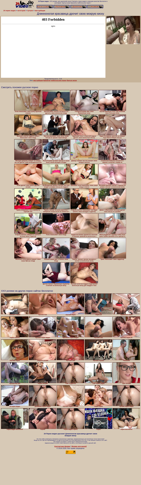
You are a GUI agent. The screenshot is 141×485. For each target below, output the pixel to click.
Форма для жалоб (79, 446)
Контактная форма (62, 446)
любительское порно (58, 80)
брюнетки (46, 80)
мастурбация (38, 80)
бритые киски (72, 80)
